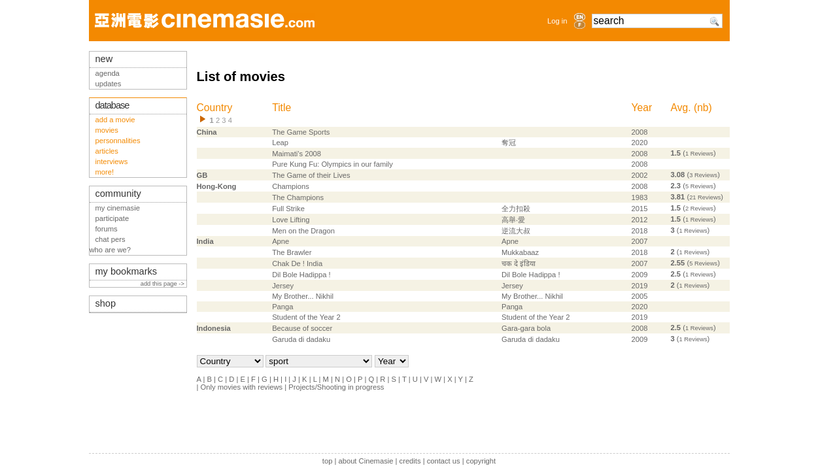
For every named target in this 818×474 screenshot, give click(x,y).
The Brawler (291, 252)
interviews (111, 161)
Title (281, 107)
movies (106, 130)
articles (106, 151)
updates (108, 84)
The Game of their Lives (311, 175)
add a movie (115, 120)
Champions (290, 186)
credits (410, 461)
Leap (280, 142)
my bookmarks (126, 271)
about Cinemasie (365, 461)
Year (642, 107)
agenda (107, 73)
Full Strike (288, 208)
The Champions (298, 197)
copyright (481, 461)
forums (106, 229)
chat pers (110, 239)
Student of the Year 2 (306, 317)
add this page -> (163, 283)
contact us (443, 461)
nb (702, 107)
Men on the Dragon (303, 231)
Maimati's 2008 (296, 154)
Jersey (283, 286)
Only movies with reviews (242, 387)
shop (105, 303)
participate (112, 218)
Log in (557, 21)
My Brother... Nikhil (302, 296)
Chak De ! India (297, 263)
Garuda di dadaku (301, 339)
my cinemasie (117, 208)
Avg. (681, 107)
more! (104, 172)
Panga (282, 307)
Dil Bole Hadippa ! (301, 275)
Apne (280, 241)
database (112, 105)
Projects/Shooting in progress (336, 387)
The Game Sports (301, 132)
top (327, 461)
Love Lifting (290, 220)
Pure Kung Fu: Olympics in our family (332, 164)
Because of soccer (302, 328)
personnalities (118, 140)
